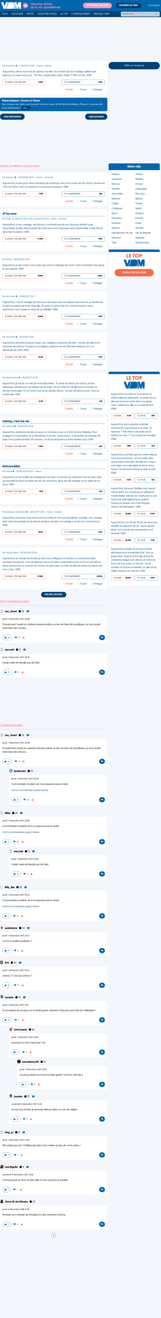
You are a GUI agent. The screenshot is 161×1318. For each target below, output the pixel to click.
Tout (5, 14)
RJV (7, 963)
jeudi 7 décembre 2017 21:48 (15, 1140)
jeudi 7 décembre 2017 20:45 (25, 779)
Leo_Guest (11, 611)
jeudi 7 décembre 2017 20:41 (15, 970)
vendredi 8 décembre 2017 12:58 (17, 1175)
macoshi (10, 650)
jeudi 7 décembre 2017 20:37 (15, 936)
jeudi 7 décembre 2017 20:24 (16, 895)
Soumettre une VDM (97, 5)
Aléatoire (17, 14)
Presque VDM (101, 14)
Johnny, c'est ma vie (15, 421)
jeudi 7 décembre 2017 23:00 (33, 1069)
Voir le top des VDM (134, 273)
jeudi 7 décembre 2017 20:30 (16, 657)
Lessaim (9, 997)
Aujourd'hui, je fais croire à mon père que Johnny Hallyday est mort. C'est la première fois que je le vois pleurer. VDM (53, 267)
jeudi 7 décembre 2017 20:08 (16, 619)
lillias (8, 813)
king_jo (9, 1132)
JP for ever (9, 213)
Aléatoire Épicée (47, 14)
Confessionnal (80, 14)
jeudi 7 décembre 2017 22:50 (24, 1037)
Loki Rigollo (11, 1167)
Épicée (30, 14)
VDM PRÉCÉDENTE (12, 117)
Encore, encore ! (54, 594)
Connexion (154, 5)
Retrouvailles (11, 466)
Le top (64, 14)
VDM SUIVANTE (96, 117)
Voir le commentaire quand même (29, 790)
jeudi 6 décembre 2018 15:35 (15, 1209)
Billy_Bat (10, 887)
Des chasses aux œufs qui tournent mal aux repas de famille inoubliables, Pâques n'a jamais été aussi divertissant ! (52, 105)
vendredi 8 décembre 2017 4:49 (26, 1104)
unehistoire (11, 928)
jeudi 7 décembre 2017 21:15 (15, 1005)
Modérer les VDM (128, 5)
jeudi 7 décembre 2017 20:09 (16, 821)
